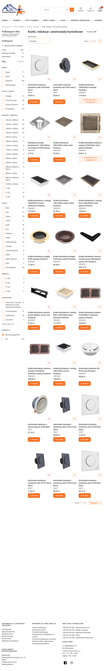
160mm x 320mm (12, 128)
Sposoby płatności (8, 632)
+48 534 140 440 (68, 638)
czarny (8, 221)
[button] (72, 10)
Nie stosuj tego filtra (13, 335)
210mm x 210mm (12, 145)
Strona (86, 41)
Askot (8, 72)
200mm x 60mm (11, 137)
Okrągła (8, 96)
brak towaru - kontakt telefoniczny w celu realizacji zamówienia (13, 305)
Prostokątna (10, 109)
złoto (7, 263)
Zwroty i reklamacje (39, 627)
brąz (7, 212)
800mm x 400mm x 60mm (12, 179)
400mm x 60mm (11, 158)
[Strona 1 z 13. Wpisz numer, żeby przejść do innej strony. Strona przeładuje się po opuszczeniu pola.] (90, 41)
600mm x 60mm (11, 162)
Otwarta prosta (11, 100)
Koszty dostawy (7, 636)
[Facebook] (65, 662)
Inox (7, 229)
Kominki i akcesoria (33, 27)
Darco (8, 76)
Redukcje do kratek (12, 53)
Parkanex (9, 81)
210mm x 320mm (12, 150)
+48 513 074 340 (68, 635)
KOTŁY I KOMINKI (19, 27)
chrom (8, 216)
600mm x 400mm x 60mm (12, 168)
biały (7, 208)
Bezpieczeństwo (7, 664)
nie (7, 339)
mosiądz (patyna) (12, 250)
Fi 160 (8, 197)
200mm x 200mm (12, 141)
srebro (8, 255)
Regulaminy (6, 655)
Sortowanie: (32, 37)
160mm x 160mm (12, 124)
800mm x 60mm (11, 173)
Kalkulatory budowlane (10, 641)
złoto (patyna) (11, 267)
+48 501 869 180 (68, 630)
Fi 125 (8, 192)
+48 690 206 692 (68, 632)
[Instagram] (71, 662)
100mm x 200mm (12, 120)
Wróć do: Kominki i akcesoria (12, 45)
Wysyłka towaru (7, 634)
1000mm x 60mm (12, 184)
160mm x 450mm (12, 133)
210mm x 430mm (12, 154)
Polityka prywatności (9, 662)
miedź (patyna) (11, 242)
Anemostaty (12, 56)
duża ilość (9, 320)
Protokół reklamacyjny (40, 632)
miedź (8, 238)
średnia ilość (10, 315)
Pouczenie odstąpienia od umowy (44, 639)
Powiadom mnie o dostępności (90, 101)
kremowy (9, 233)
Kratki (12, 50)
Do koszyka (34, 102)
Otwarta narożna (12, 104)
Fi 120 (8, 283)
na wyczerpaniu (11, 311)
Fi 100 (8, 188)
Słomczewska (10, 85)
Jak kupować (6, 629)
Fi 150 (8, 291)
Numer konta (6, 638)
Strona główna (6, 27)
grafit (8, 225)
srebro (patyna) (11, 259)
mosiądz (9, 246)
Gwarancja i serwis (39, 630)
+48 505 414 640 (68, 627)
